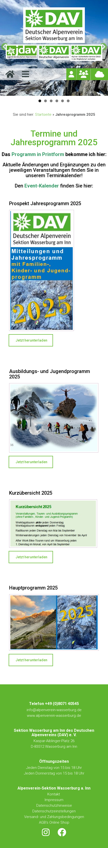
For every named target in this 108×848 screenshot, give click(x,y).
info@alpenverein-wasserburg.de (54, 710)
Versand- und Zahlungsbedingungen (54, 817)
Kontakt (54, 794)
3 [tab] (51, 101)
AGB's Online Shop (54, 822)
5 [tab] (62, 101)
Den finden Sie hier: (54, 186)
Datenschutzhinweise (54, 805)
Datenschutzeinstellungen (54, 811)
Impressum (54, 800)
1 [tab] (39, 101)
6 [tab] (68, 101)
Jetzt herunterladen (31, 340)
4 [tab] (56, 101)
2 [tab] (45, 101)
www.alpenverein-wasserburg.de (54, 715)
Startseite (43, 114)
